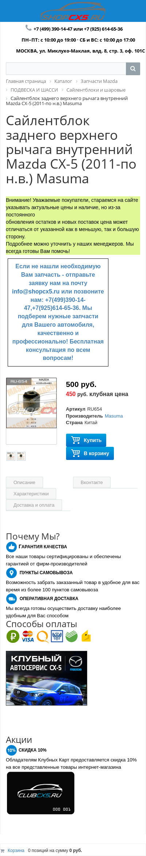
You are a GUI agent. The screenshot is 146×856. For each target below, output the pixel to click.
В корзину (90, 453)
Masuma (114, 416)
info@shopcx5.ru (35, 291)
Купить (86, 440)
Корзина (16, 850)
